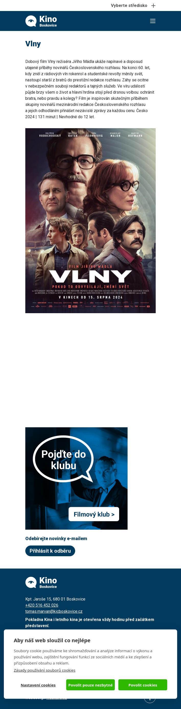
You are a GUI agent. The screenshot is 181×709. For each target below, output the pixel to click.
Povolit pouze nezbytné (90, 685)
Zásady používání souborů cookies (44, 670)
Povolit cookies (142, 685)
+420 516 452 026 (41, 605)
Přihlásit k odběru (50, 551)
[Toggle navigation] (90, 5)
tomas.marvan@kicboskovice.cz (54, 611)
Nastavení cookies (38, 685)
